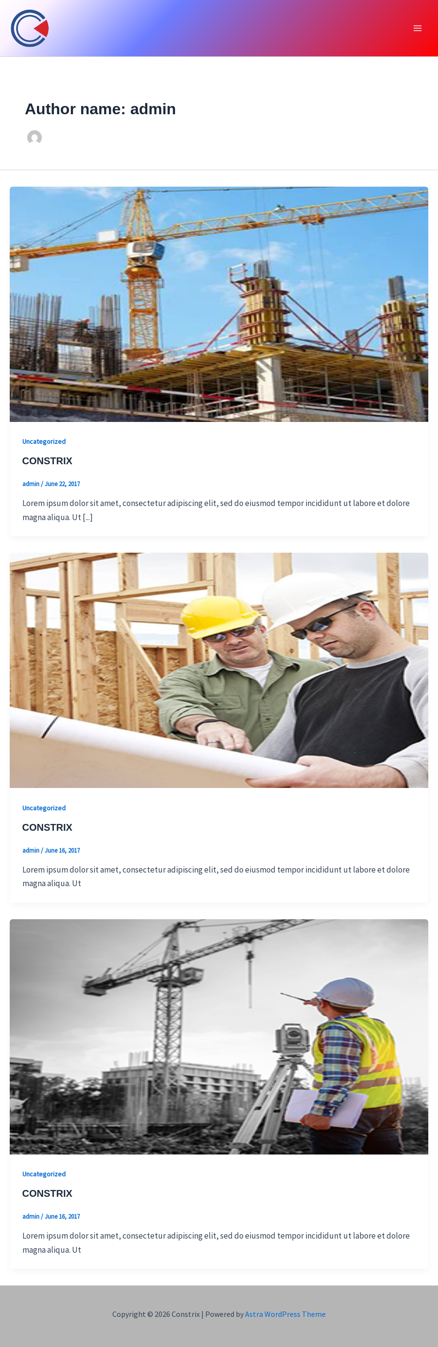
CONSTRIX (47, 460)
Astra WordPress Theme (285, 1314)
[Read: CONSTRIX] (219, 303)
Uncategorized (44, 441)
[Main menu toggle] (417, 28)
